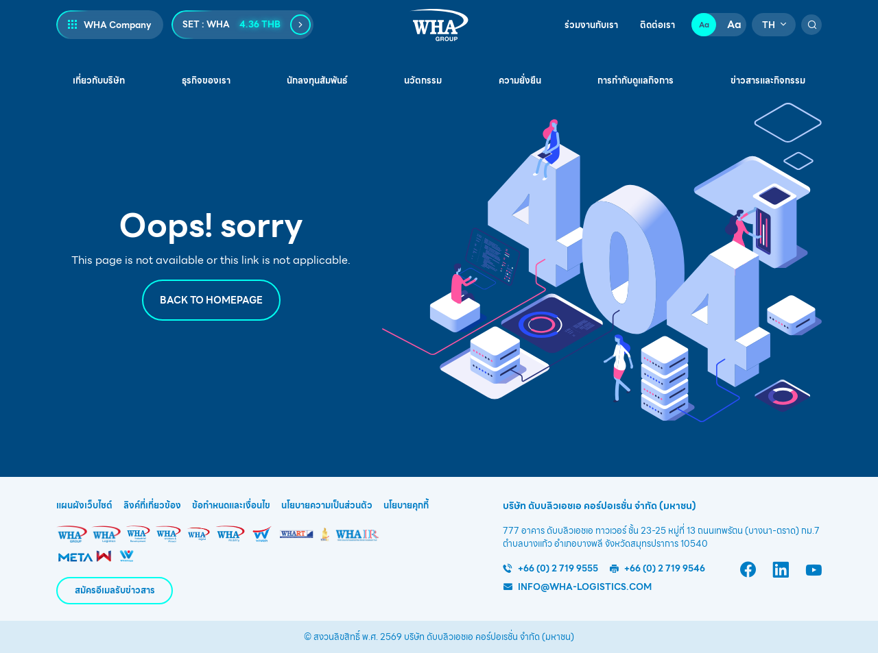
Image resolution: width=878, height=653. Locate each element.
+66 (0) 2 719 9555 (558, 568)
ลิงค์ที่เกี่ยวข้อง (152, 506)
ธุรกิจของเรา (206, 80)
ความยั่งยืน (520, 80)
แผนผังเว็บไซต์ (84, 506)
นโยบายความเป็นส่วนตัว (326, 506)
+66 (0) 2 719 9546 (664, 568)
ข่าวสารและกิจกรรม (768, 80)
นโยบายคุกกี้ (406, 506)
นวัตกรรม (423, 80)
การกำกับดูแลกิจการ (635, 80)
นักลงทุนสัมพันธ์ (317, 80)
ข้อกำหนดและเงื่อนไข (231, 506)
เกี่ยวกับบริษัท (99, 80)
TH (768, 25)
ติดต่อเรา (657, 25)
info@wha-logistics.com (585, 587)
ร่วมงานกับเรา (591, 25)
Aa (704, 25)
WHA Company (118, 25)
